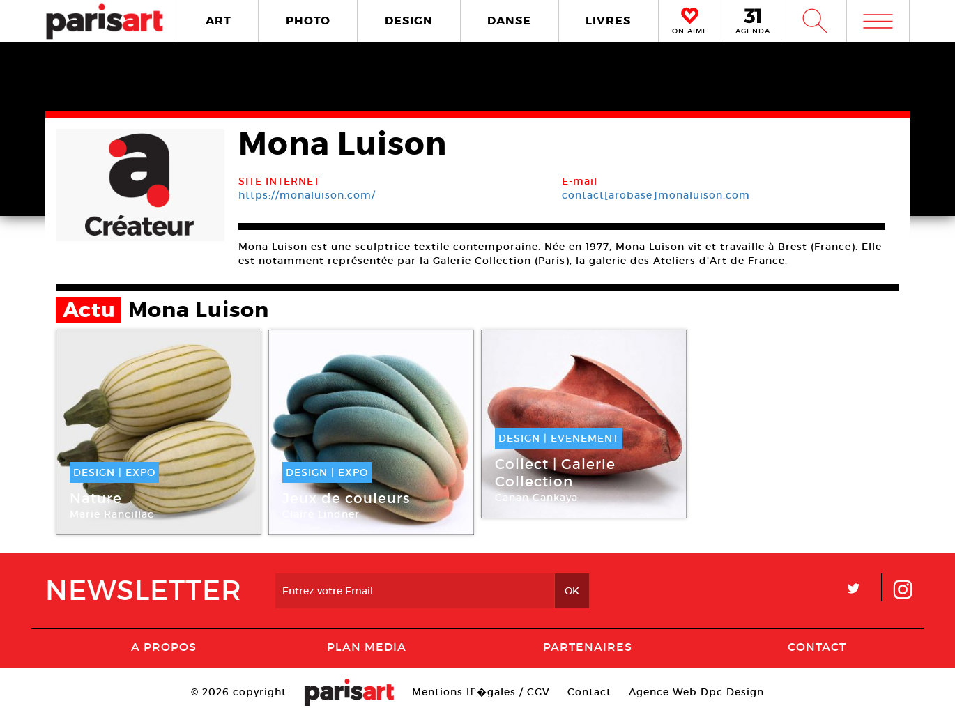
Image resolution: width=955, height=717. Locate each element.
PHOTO (308, 20)
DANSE (509, 20)
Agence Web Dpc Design (696, 692)
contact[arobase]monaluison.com (656, 195)
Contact (817, 647)
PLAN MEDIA (366, 647)
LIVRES (608, 20)
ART (218, 20)
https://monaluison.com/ (307, 195)
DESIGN (409, 20)
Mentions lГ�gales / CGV (480, 692)
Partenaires (587, 647)
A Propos (164, 647)
